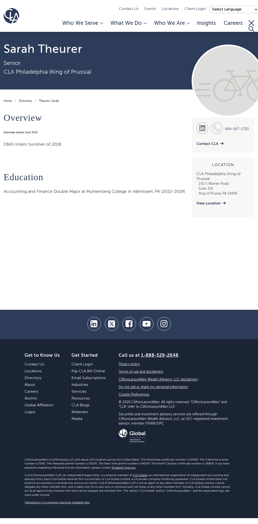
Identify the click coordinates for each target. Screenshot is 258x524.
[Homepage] (11, 16)
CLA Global (140, 475)
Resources (80, 398)
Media (76, 419)
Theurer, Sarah (49, 101)
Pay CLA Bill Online (88, 371)
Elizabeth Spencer (124, 467)
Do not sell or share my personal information (153, 387)
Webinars (79, 412)
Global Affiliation (39, 405)
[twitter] (111, 324)
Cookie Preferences (134, 394)
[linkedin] (94, 324)
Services (78, 392)
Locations (170, 9)
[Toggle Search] (251, 26)
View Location (208, 203)
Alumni (31, 398)
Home (8, 101)
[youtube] (146, 324)
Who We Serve (82, 23)
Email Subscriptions (88, 378)
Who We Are (171, 23)
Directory (25, 101)
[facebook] (129, 324)
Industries (79, 385)
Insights (206, 23)
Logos (30, 412)
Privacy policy (129, 364)
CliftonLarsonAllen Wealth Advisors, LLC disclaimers (158, 379)
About (30, 385)
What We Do (128, 23)
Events (150, 9)
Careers (233, 23)
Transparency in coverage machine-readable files (57, 502)
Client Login (195, 9)
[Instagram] (164, 324)
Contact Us (129, 9)
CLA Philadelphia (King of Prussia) (47, 72)
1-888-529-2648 (159, 355)
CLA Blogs (80, 405)
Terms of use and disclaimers (141, 371)
